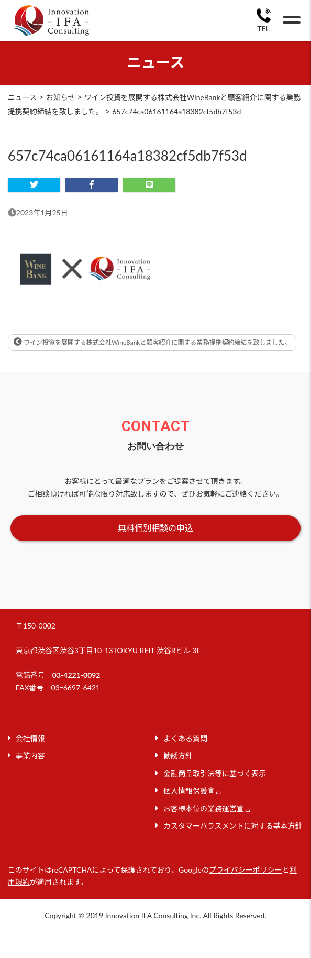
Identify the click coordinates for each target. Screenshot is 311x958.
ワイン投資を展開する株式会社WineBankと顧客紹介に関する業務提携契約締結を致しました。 (152, 341)
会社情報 (30, 738)
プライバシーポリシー (245, 869)
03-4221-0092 (76, 674)
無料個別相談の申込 (155, 528)
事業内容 (30, 755)
